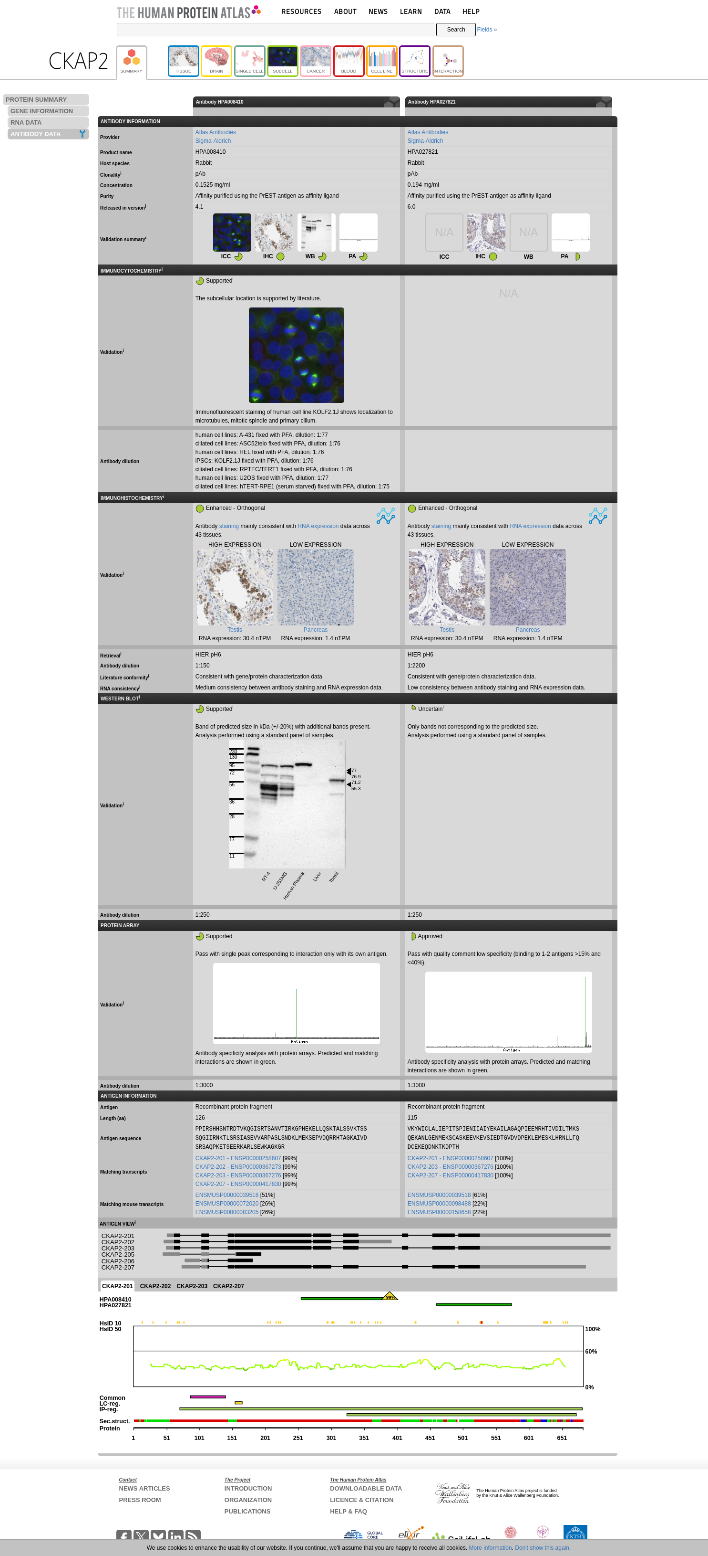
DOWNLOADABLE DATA (366, 1487)
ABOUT (345, 11)
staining (229, 526)
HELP (471, 11)
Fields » (487, 29)
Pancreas (316, 629)
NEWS (378, 11)
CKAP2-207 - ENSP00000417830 (238, 1182)
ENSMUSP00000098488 (439, 1202)
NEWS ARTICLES (144, 1487)
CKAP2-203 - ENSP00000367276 (238, 1174)
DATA (442, 11)
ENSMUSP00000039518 (227, 1193)
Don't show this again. (543, 1548)
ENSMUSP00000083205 (227, 1210)
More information (490, 1548)
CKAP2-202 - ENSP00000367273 (238, 1165)
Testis (234, 629)
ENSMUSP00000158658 (439, 1210)
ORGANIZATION (248, 1498)
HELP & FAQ (348, 1510)
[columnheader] (614, 101)
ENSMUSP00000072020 (227, 1202)
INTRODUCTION (248, 1487)
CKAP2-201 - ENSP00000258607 (238, 1157)
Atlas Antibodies (215, 132)
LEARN (411, 11)
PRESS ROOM (140, 1498)
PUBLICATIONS (248, 1510)
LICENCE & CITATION (361, 1498)
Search (456, 29)
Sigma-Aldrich (213, 141)
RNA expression (318, 526)
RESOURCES (301, 11)
